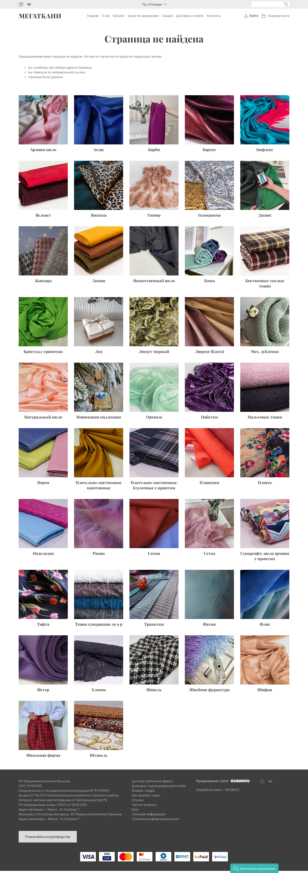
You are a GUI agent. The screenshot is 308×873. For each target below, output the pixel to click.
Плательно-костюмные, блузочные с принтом (154, 487)
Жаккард (43, 282)
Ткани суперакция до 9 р (98, 626)
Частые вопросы (144, 807)
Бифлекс (264, 151)
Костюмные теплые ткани (264, 285)
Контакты (214, 17)
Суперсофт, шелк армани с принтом (264, 558)
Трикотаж (154, 626)
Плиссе (265, 484)
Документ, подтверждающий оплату (159, 788)
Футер (43, 691)
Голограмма (209, 217)
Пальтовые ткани (265, 419)
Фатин (209, 626)
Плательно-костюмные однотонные (99, 487)
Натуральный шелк (43, 419)
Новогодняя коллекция (98, 419)
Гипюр (154, 217)
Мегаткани (40, 17)
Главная (93, 17)
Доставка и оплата (190, 17)
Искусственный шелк (154, 282)
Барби (154, 151)
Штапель (98, 757)
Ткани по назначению (143, 17)
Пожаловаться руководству (48, 839)
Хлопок (99, 691)
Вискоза (98, 217)
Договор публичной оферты (152, 783)
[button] (254, 868)
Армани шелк (43, 151)
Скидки (167, 17)
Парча (43, 484)
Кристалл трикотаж (43, 353)
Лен (98, 353)
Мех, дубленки (265, 353)
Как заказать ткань (146, 797)
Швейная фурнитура (209, 691)
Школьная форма (43, 757)
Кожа (209, 282)
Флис (265, 626)
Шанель (154, 691)
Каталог (118, 17)
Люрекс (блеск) (209, 353)
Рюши (99, 555)
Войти (253, 17)
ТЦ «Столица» (152, 4)
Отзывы (138, 802)
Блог (135, 812)
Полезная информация (148, 816)
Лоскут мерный (154, 353)
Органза (154, 419)
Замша (98, 282)
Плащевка (209, 484)
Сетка (209, 555)
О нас (106, 17)
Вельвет (43, 217)
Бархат (209, 151)
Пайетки (209, 419)
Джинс (264, 217)
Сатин (154, 555)
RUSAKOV (232, 792)
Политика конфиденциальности (155, 821)
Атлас (98, 151)
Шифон (264, 691)
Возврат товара (143, 793)
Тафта (43, 626)
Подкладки (43, 555)
